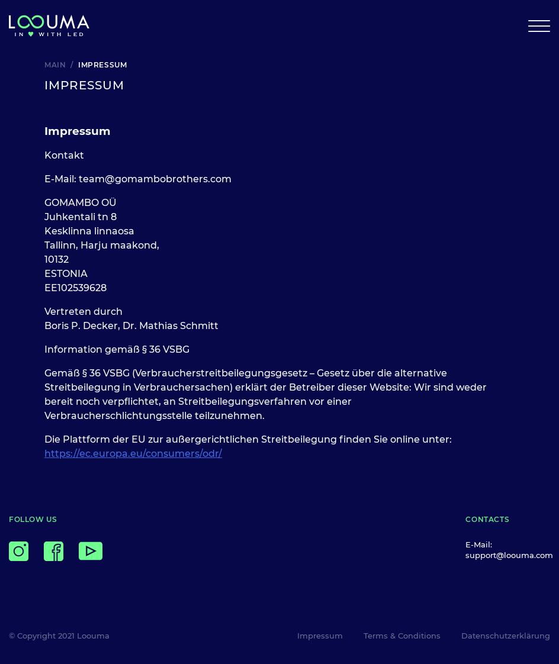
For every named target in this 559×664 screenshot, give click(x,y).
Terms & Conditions (402, 635)
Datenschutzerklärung (505, 635)
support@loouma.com (509, 555)
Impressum (320, 635)
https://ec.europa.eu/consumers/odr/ (133, 453)
